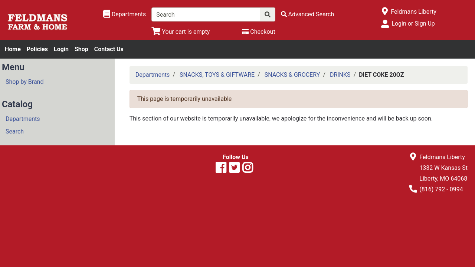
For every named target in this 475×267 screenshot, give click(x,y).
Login (61, 49)
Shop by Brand (24, 81)
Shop (81, 49)
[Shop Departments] (124, 14)
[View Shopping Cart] (180, 31)
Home (13, 49)
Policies (37, 49)
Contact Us (109, 49)
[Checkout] (258, 31)
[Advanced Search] (307, 14)
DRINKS (340, 74)
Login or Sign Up (413, 23)
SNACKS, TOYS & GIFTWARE (217, 74)
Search (15, 131)
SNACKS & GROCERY (292, 74)
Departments (23, 118)
